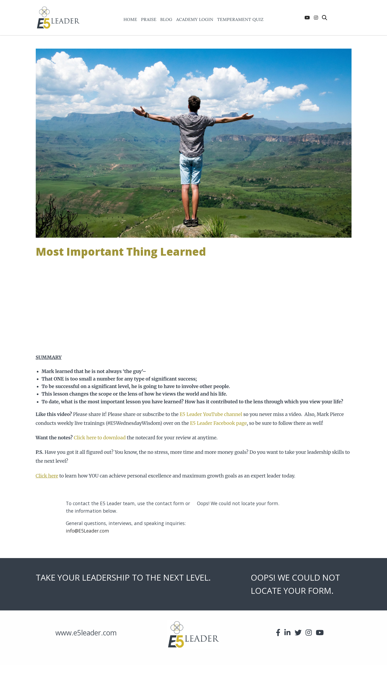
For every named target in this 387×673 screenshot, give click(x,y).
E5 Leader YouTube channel (211, 414)
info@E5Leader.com (87, 530)
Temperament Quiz (240, 19)
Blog (166, 19)
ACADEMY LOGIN (194, 19)
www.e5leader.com (86, 633)
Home (130, 19)
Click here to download (100, 438)
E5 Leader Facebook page (218, 423)
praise (148, 19)
